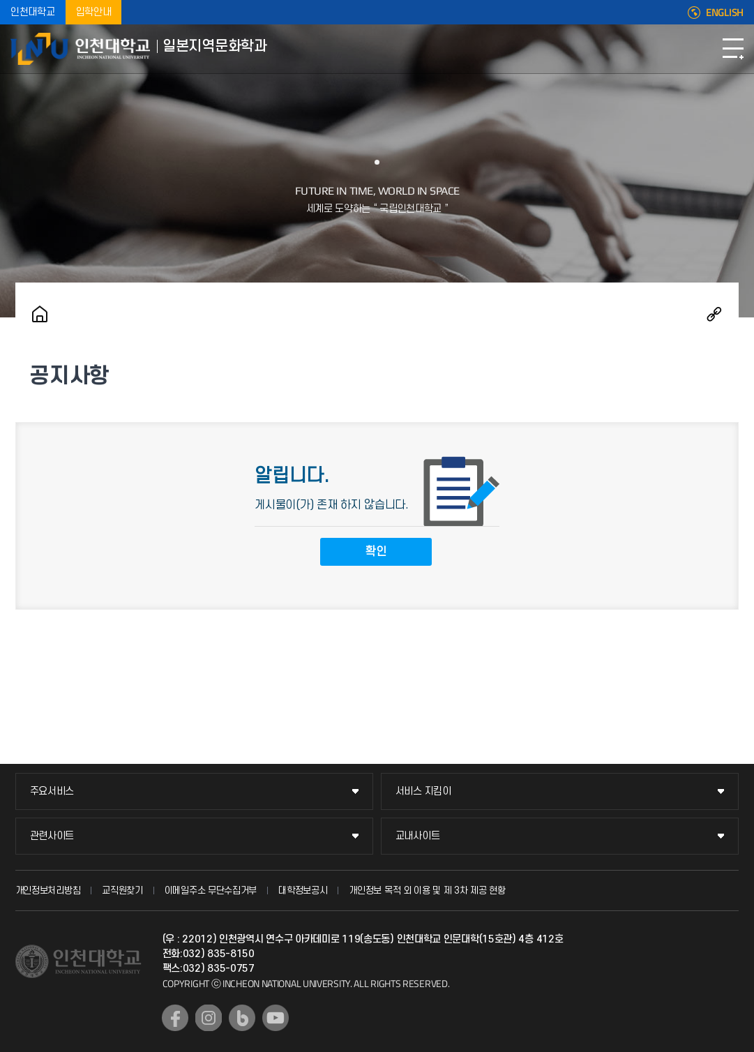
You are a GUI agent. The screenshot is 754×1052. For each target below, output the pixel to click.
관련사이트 (52, 836)
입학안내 (94, 12)
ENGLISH (725, 12)
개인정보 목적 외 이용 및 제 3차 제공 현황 (427, 890)
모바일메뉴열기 (733, 48)
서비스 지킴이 (423, 791)
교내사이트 (417, 836)
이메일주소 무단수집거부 (211, 890)
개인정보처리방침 (48, 890)
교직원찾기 (122, 890)
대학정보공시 (302, 890)
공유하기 (714, 313)
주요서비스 (52, 791)
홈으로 (39, 314)
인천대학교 (32, 12)
